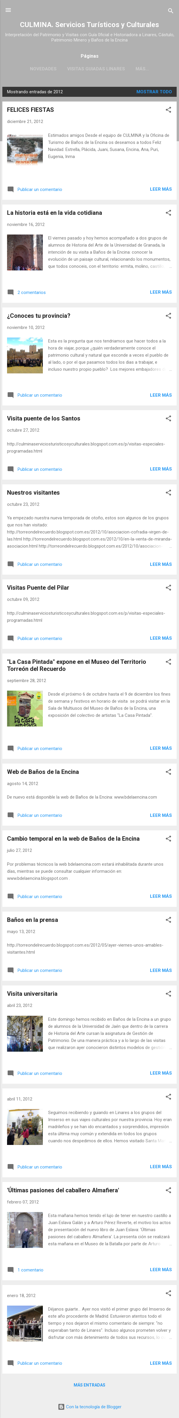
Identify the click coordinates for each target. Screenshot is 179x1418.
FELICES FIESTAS (30, 109)
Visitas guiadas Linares (96, 69)
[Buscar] (170, 12)
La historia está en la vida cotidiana (54, 212)
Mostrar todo (154, 91)
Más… (142, 69)
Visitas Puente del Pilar (38, 587)
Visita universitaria (32, 993)
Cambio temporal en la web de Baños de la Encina (73, 838)
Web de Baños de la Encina (43, 771)
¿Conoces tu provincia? (38, 315)
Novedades (43, 69)
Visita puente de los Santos (43, 418)
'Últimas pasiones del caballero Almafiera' (63, 1190)
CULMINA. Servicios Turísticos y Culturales (89, 25)
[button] (168, 110)
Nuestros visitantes (33, 492)
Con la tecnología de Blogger (89, 1406)
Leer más (161, 189)
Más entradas (89, 1385)
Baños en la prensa (32, 919)
